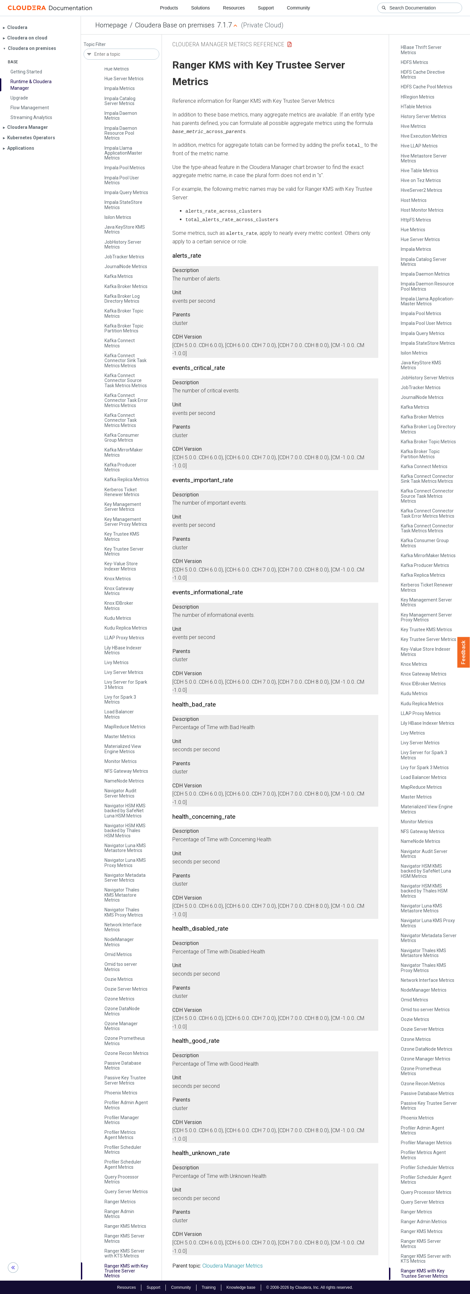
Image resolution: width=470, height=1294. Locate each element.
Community (298, 7)
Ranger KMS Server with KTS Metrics (124, 1253)
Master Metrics (119, 736)
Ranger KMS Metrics (125, 1226)
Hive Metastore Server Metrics (424, 158)
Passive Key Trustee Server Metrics (125, 1080)
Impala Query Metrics (126, 192)
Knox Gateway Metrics (119, 591)
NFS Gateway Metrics (126, 771)
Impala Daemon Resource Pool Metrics (120, 133)
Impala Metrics (119, 88)
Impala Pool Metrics (124, 167)
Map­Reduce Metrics (125, 726)
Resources (234, 7)
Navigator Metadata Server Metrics (125, 878)
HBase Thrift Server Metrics (421, 50)
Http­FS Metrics (416, 219)
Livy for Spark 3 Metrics (120, 699)
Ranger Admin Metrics (119, 1214)
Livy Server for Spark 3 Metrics (125, 684)
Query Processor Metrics (121, 1179)
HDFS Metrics (414, 62)
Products (169, 7)
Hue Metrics (116, 68)
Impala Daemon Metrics (120, 116)
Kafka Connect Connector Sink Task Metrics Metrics (125, 360)
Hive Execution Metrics (424, 136)
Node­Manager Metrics (119, 942)
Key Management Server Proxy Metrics (125, 522)
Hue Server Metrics (124, 78)
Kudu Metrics (117, 618)
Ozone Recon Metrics (126, 1053)
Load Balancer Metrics (119, 714)
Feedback (464, 652)
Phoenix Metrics (120, 1092)
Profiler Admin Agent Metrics (126, 1105)
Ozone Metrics (119, 998)
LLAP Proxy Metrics (124, 637)
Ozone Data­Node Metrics (122, 1011)
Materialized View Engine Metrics (122, 749)
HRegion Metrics (417, 96)
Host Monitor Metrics (422, 210)
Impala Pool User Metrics (121, 180)
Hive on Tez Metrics (421, 180)
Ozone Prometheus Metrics (124, 1041)
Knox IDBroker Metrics (118, 606)
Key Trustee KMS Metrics (121, 536)
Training (209, 1287)
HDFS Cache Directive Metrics (423, 74)
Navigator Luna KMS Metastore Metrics (125, 848)
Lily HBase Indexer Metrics (123, 650)
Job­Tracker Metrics (124, 256)
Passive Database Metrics (122, 1065)
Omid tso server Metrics (120, 967)
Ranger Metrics (120, 1201)
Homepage (111, 25)
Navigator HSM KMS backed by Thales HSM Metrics (125, 830)
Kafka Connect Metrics (119, 343)
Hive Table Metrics (419, 170)
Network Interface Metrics (123, 927)
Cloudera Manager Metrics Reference (228, 44)
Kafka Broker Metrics (126, 286)
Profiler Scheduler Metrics (122, 1150)
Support (266, 7)
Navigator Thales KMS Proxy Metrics (123, 912)
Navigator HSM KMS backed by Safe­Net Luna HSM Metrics (125, 810)
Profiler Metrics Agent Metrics (120, 1135)
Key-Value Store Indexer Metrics (121, 566)
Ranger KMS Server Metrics (124, 1238)
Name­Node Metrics (124, 781)
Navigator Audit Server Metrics (120, 793)
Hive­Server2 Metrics (421, 190)
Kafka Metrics (118, 276)
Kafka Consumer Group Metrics (121, 438)
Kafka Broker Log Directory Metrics (122, 299)
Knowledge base (241, 1287)
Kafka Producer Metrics (120, 467)
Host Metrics (414, 200)
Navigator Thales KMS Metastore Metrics (121, 895)
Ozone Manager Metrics (121, 1026)
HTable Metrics (416, 106)
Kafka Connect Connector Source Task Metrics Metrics (125, 380)
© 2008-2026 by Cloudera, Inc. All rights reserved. (309, 1287)
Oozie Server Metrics (126, 989)
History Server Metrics (423, 116)
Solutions (200, 7)
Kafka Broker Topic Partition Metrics (123, 328)
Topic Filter (95, 44)
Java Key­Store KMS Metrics (124, 229)
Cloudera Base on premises (174, 25)
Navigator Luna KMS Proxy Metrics (125, 863)
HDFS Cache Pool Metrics (426, 86)
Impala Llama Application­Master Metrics (123, 153)
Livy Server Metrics (123, 672)
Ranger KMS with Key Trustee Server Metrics (126, 1271)
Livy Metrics (116, 662)
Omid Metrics (118, 954)
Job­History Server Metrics (122, 244)
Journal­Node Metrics (125, 266)
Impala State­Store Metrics (123, 205)
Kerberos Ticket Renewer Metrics (121, 492)
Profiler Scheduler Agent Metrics (122, 1164)
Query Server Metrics (126, 1191)
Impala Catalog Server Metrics (119, 101)
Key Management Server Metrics (122, 507)
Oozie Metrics (118, 979)
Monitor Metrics (120, 761)
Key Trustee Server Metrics (124, 551)
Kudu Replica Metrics (125, 628)
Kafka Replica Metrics (126, 479)
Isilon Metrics (117, 217)
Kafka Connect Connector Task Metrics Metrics (120, 420)
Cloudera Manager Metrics (232, 1265)
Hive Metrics (413, 126)
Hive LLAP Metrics (419, 145)
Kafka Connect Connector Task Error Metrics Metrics (126, 400)
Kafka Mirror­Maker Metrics (123, 452)
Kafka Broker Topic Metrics (123, 313)
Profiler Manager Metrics (121, 1120)
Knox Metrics (117, 578)
